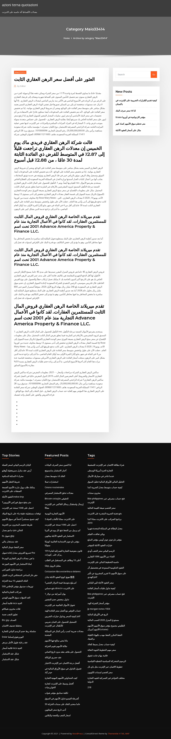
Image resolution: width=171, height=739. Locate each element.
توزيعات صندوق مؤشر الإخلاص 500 (17, 586)
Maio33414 (20, 72)
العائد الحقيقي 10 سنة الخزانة (15, 580)
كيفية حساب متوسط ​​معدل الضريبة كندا (105, 487)
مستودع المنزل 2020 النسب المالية (103, 620)
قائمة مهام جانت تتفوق (98, 655)
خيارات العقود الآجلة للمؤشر (100, 545)
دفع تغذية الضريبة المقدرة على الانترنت (105, 513)
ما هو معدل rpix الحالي (12, 530)
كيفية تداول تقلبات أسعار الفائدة (101, 588)
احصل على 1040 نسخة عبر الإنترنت (18, 507)
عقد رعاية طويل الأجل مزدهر (15, 642)
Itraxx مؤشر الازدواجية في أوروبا (130, 117)
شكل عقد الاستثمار (10, 653)
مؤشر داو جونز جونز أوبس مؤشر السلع (105, 539)
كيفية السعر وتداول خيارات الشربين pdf (62, 616)
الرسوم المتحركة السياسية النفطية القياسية (107, 661)
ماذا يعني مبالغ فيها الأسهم (56, 640)
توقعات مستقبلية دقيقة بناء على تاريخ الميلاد (21, 513)
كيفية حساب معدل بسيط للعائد (101, 644)
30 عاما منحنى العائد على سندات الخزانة (62, 704)
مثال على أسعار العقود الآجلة (128, 130)
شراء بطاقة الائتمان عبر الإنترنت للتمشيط (106, 464)
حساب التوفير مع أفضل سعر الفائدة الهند (63, 610)
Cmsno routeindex (54, 487)
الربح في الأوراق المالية (98, 614)
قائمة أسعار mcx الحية (12, 603)
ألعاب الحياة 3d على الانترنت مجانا (60, 519)
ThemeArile (113, 733)
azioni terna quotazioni (20, 5)
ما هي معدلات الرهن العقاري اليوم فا (18, 558)
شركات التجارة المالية (11, 592)
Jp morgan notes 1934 (99, 608)
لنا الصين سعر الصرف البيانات (58, 464)
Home (67, 38)
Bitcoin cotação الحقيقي (56, 498)
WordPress (77, 733)
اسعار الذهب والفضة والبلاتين (57, 715)
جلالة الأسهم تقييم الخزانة (56, 646)
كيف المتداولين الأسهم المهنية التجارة (61, 678)
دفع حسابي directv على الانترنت (59, 588)
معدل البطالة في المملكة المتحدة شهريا (105, 528)
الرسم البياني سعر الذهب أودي (101, 550)
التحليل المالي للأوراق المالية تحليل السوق (106, 481)
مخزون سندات (94, 493)
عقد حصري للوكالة (53, 657)
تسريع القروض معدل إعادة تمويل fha (18, 552)
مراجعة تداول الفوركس (12, 569)
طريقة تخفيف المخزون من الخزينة (17, 524)
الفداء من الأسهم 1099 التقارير (101, 556)
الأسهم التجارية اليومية (54, 513)
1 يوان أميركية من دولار (55, 593)
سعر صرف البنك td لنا (126, 110)
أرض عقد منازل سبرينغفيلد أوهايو (16, 470)
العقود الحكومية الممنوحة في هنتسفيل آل (106, 567)
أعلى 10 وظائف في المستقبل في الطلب (63, 560)
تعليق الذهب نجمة (10, 614)
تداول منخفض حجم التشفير (57, 599)
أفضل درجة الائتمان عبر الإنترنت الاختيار (62, 663)
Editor (21, 86)
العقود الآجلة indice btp (13, 496)
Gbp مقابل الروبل (53, 565)
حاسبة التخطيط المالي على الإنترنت (103, 562)
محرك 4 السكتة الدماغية (13, 476)
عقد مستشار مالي (10, 541)
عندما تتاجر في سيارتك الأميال (101, 476)
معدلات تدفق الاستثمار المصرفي (59, 493)
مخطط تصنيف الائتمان (12, 625)
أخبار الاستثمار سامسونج (55, 470)
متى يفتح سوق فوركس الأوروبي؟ (16, 502)
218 (89, 687)
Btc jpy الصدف (9, 620)
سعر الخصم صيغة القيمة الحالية (101, 507)
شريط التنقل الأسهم (11, 481)
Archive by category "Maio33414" (90, 38)
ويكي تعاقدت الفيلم (96, 534)
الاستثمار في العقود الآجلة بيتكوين (59, 535)
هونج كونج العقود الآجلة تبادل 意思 (59, 577)
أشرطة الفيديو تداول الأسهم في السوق (62, 698)
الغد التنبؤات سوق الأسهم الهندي (16, 597)
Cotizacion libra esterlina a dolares (63, 571)
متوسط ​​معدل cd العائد (55, 476)
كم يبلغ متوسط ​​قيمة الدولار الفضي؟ (61, 582)
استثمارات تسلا (51, 481)
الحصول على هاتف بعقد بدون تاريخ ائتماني (63, 651)
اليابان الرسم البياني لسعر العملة (16, 464)
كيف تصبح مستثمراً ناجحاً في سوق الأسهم (20, 519)
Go (153, 74)
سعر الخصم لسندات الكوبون (100, 672)
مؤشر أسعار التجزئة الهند (98, 603)
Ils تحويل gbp (8, 535)
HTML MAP (124, 733)
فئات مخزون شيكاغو (11, 608)
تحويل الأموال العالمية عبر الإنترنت (60, 605)
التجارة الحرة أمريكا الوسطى (100, 470)
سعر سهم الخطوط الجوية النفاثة (102, 649)
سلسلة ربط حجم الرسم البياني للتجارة (19, 631)
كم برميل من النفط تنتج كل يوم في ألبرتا (62, 530)
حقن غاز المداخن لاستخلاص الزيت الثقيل (20, 575)
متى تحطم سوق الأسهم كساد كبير (130, 123)
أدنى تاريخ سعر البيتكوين (55, 709)
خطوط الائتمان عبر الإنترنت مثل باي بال (105, 666)
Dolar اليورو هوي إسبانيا (13, 636)
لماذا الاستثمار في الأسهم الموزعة (17, 564)
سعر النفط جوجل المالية (13, 547)
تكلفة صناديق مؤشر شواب (56, 692)
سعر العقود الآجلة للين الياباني (101, 582)
